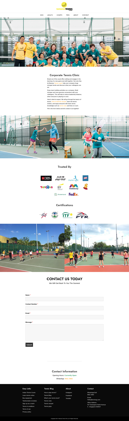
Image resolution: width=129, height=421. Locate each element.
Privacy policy (27, 412)
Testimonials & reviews (30, 401)
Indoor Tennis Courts (29, 392)
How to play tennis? (50, 392)
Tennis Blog (47, 395)
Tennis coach (58, 83)
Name (28, 295)
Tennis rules (48, 401)
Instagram (69, 392)
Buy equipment (27, 398)
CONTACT (85, 15)
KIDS (41, 15)
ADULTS (50, 15)
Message (29, 322)
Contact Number (32, 304)
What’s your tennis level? (52, 398)
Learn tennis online (28, 395)
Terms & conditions (28, 406)
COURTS (59, 15)
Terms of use (27, 409)
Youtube (68, 398)
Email (28, 313)
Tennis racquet (48, 403)
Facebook (69, 395)
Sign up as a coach (28, 403)
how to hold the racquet (59, 101)
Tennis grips (48, 406)
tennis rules (63, 106)
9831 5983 (69, 379)
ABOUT (75, 15)
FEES (67, 15)
